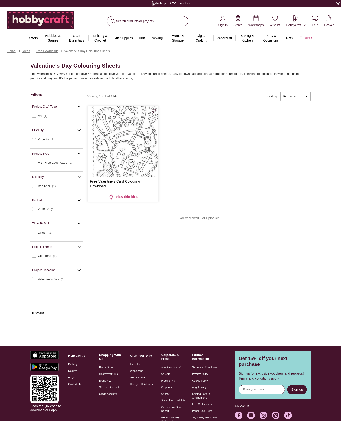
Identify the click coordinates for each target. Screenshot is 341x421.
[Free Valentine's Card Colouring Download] (123, 141)
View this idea (122, 197)
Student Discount (109, 387)
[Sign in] (223, 21)
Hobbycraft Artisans (141, 384)
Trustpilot (37, 313)
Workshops (136, 370)
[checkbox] (56, 116)
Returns (72, 370)
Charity (165, 393)
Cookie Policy (200, 380)
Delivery (73, 364)
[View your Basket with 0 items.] (329, 21)
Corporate (167, 387)
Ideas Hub (136, 364)
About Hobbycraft (171, 367)
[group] (170, 3)
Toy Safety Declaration (205, 417)
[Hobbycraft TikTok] (288, 415)
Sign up (297, 389)
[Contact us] (315, 21)
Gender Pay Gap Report (171, 409)
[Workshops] (256, 21)
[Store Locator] (237, 21)
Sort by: (272, 96)
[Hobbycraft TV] (296, 21)
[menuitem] (33, 38)
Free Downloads (47, 51)
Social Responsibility (173, 400)
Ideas (26, 51)
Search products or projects (132, 21)
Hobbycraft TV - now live (170, 3)
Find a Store (106, 367)
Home (11, 51)
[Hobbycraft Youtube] (251, 415)
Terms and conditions (254, 378)
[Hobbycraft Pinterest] (275, 415)
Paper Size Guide (202, 410)
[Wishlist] (275, 21)
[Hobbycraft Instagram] (263, 415)
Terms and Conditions (204, 367)
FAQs (71, 377)
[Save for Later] (153, 111)
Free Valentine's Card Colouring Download (115, 183)
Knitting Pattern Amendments (201, 395)
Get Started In (138, 377)
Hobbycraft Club (108, 374)
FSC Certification (202, 404)
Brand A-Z (105, 380)
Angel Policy (199, 387)
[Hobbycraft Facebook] (238, 415)
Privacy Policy (200, 374)
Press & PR (168, 380)
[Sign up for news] (262, 389)
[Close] (338, 3)
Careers (165, 374)
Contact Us (74, 384)
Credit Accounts (108, 393)
